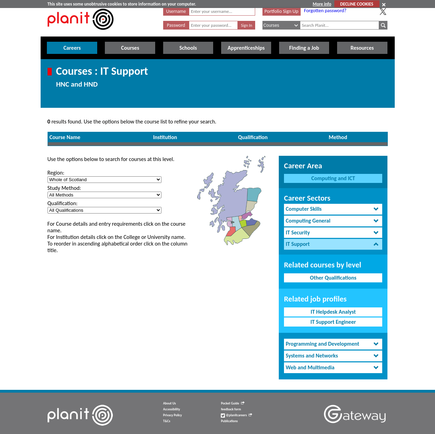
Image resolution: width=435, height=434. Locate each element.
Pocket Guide (232, 403)
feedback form (231, 409)
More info (322, 4)
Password (176, 25)
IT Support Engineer (333, 322)
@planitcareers (236, 415)
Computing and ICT (333, 178)
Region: (56, 172)
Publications (229, 421)
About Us (169, 403)
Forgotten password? (325, 10)
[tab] (333, 209)
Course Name (65, 137)
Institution (165, 137)
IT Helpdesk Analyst (333, 311)
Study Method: (64, 188)
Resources (362, 48)
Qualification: (63, 203)
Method (338, 137)
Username (176, 11)
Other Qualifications (333, 277)
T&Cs (166, 421)
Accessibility (171, 409)
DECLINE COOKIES (356, 4)
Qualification (253, 137)
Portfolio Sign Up (282, 11)
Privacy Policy (172, 415)
